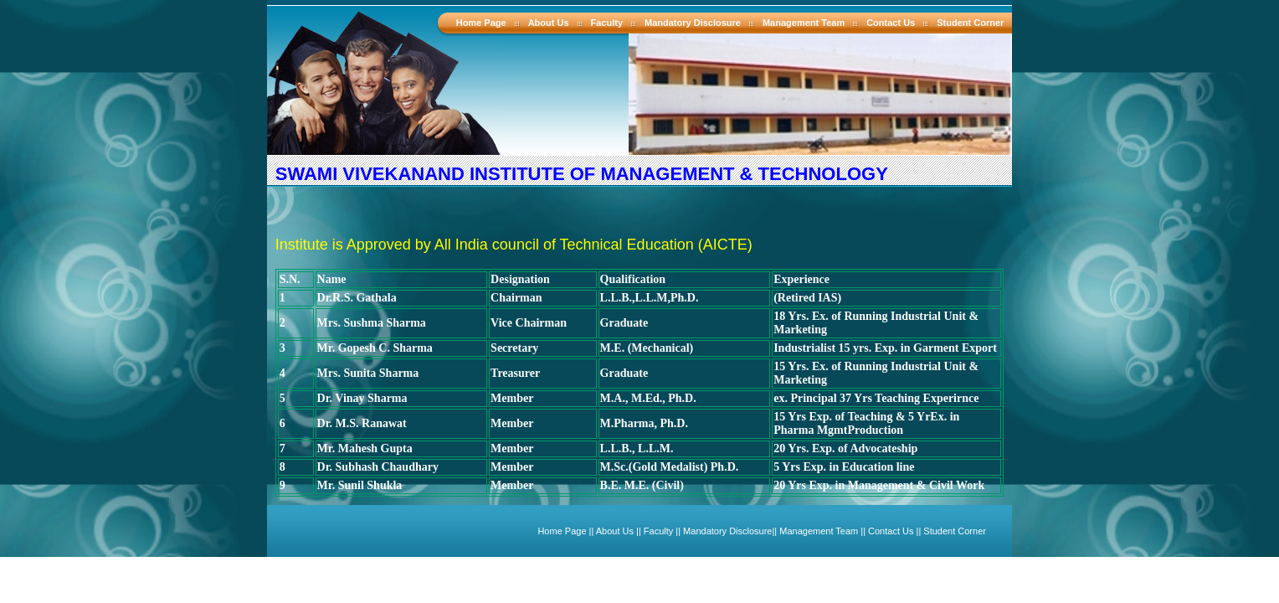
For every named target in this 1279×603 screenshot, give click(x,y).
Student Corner (970, 23)
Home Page (481, 23)
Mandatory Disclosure (693, 23)
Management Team (804, 23)
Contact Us (890, 23)
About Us (548, 23)
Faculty (607, 23)
